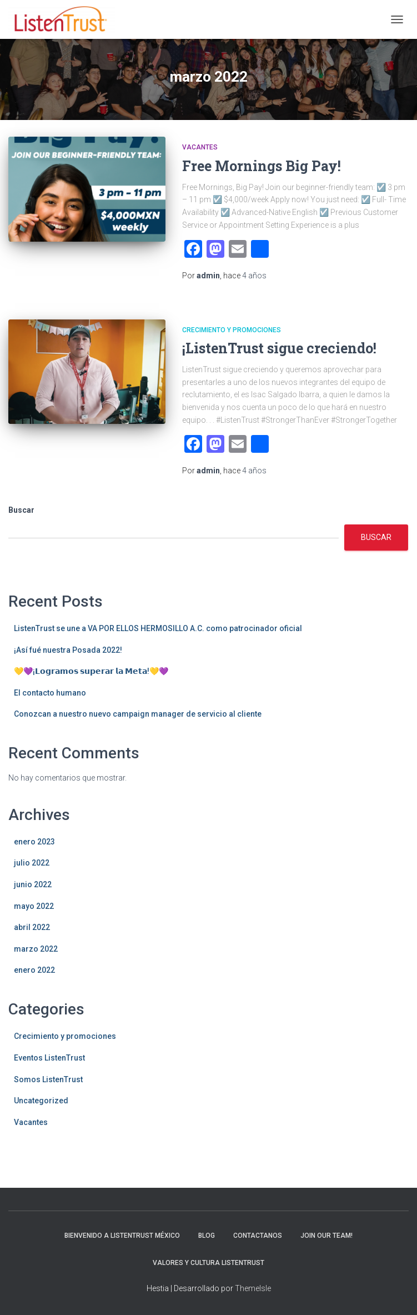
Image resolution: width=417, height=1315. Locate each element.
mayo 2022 (34, 906)
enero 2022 (34, 970)
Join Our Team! (326, 1235)
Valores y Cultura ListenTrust (208, 1263)
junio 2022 (33, 884)
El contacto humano (50, 692)
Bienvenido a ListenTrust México (122, 1235)
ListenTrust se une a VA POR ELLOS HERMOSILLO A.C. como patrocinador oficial (158, 628)
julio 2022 (31, 862)
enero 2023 (34, 841)
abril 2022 (32, 927)
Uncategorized (41, 1100)
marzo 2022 (36, 948)
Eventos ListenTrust (49, 1057)
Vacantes (200, 147)
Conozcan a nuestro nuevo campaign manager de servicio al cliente (138, 713)
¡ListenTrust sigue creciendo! (279, 348)
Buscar (21, 510)
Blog (206, 1235)
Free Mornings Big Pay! (261, 166)
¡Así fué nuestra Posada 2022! (68, 650)
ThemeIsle (253, 1288)
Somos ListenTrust (48, 1079)
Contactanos (257, 1235)
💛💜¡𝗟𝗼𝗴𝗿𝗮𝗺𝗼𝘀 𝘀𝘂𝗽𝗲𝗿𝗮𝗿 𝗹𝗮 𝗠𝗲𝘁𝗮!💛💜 (91, 671)
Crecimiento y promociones (231, 330)
